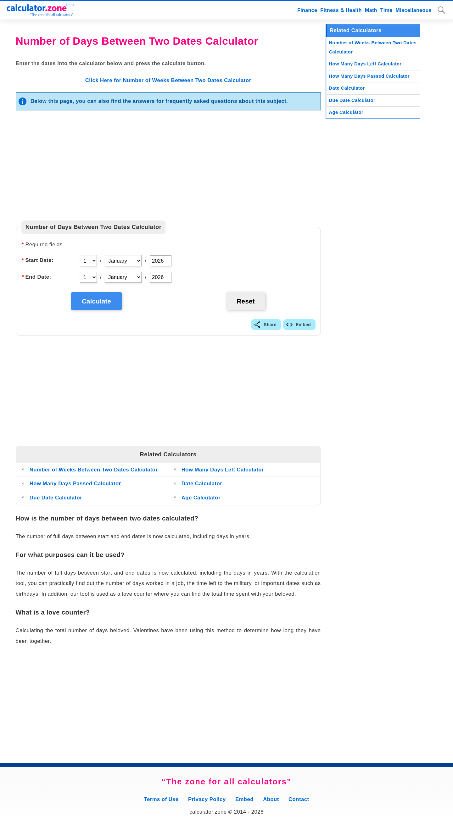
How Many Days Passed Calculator (75, 484)
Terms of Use (161, 799)
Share (270, 324)
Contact (298, 799)
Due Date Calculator (56, 498)
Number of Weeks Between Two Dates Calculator (94, 470)
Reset (245, 301)
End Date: (36, 277)
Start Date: (37, 260)
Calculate (96, 301)
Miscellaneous (414, 10)
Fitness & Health (341, 10)
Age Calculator (201, 498)
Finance (307, 10)
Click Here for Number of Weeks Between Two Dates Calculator (168, 80)
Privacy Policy (207, 799)
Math (371, 10)
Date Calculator (202, 484)
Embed (303, 324)
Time (386, 10)
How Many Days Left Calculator (223, 470)
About (271, 799)
